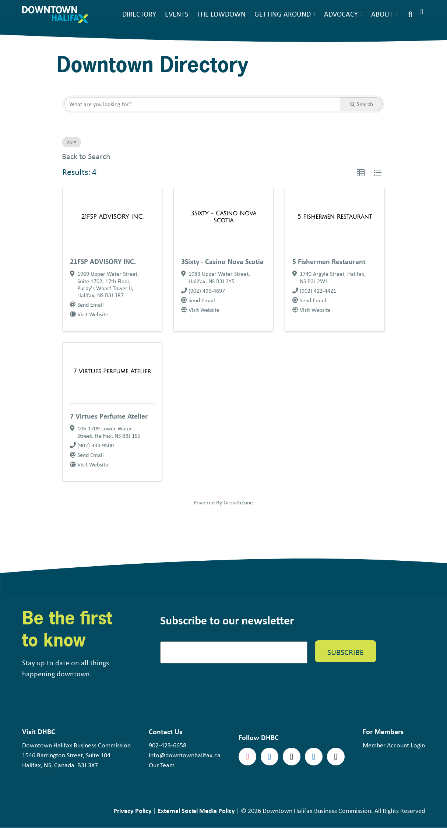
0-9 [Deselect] (72, 142)
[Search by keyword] (202, 104)
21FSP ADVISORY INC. (103, 261)
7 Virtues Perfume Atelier (109, 416)
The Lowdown (221, 14)
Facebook (269, 756)
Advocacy (341, 14)
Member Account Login (394, 745)
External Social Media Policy (196, 810)
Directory (139, 14)
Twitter (291, 756)
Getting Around (282, 14)
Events (176, 14)
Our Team (162, 765)
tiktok (336, 756)
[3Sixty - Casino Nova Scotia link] (223, 217)
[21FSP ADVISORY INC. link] (112, 217)
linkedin (314, 756)
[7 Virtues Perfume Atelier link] (112, 371)
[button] (360, 173)
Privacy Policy (132, 810)
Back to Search (86, 156)
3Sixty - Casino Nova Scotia (222, 261)
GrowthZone (238, 502)
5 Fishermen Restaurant (329, 261)
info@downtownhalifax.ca (185, 755)
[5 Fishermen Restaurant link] (335, 217)
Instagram (247, 756)
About (382, 14)
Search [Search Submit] (361, 104)
